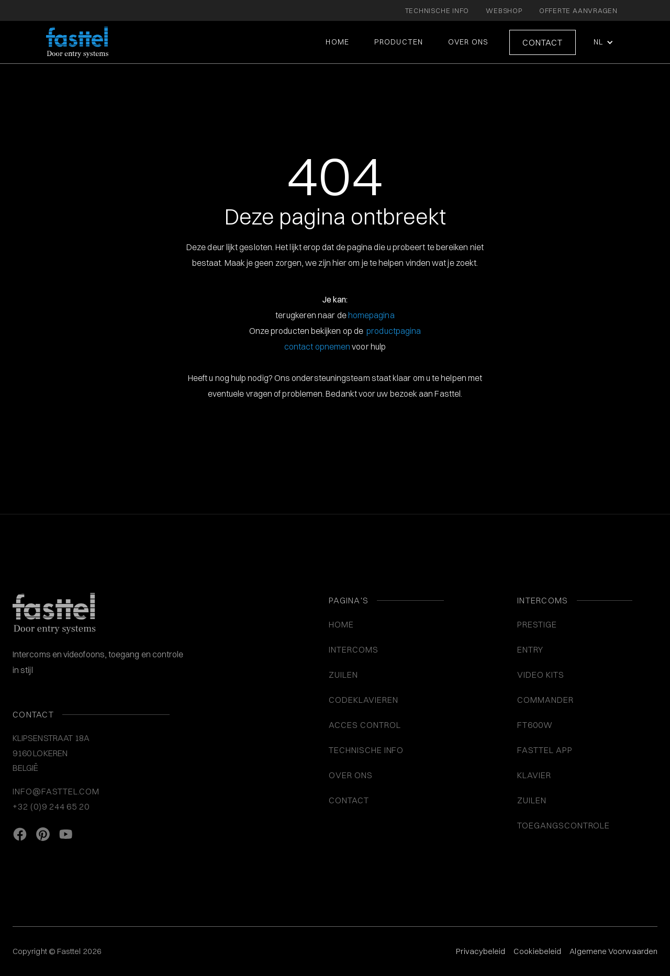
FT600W (535, 725)
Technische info (366, 750)
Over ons (468, 42)
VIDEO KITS (540, 674)
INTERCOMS (353, 649)
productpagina (393, 331)
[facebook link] (20, 835)
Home (337, 42)
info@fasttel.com (56, 791)
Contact (542, 42)
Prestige (537, 624)
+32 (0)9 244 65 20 (51, 806)
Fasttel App (545, 750)
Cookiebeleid (537, 951)
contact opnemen (317, 346)
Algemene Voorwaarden (613, 951)
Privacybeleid (480, 951)
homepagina (371, 315)
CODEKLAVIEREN (363, 699)
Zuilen (531, 800)
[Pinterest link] (43, 835)
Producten (398, 42)
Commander (545, 699)
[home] (77, 42)
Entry (530, 649)
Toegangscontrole (563, 825)
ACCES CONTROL (364, 725)
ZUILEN (343, 674)
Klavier (534, 775)
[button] (602, 42)
